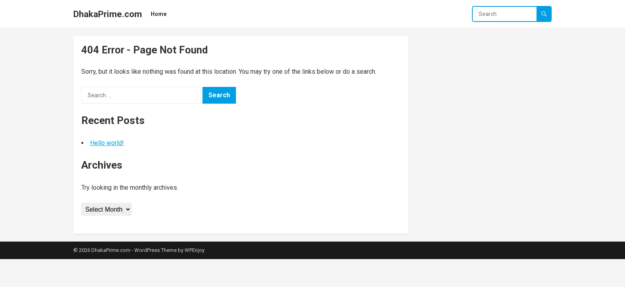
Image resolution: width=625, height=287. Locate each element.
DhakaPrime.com (107, 14)
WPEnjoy (194, 250)
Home (159, 14)
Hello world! (107, 143)
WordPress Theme (155, 250)
